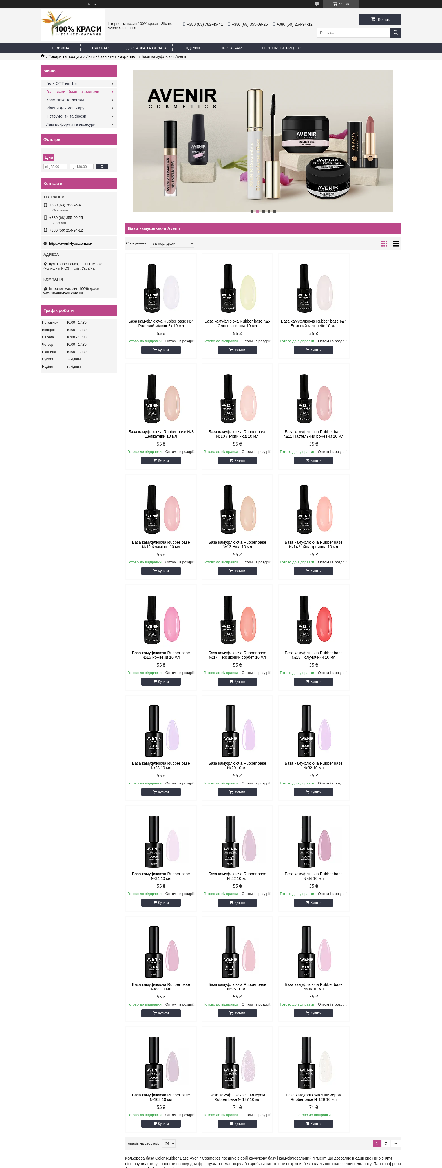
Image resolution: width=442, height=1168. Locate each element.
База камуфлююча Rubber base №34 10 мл (368, 655)
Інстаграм (232, 48)
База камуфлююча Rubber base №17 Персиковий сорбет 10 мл (298, 544)
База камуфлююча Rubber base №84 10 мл (298, 765)
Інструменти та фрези (66, 116)
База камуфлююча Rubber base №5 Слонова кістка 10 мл (228, 323)
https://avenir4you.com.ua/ (70, 243)
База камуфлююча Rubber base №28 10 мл (158, 655)
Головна (60, 48)
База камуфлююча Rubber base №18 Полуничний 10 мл (368, 544)
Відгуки (192, 48)
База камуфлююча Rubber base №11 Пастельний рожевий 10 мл (228, 433)
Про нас (100, 48)
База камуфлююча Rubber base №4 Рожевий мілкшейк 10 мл (158, 323)
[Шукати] (395, 33)
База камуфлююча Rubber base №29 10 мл (228, 655)
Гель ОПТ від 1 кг (62, 83)
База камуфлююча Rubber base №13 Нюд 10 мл (368, 433)
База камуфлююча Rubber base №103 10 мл (228, 876)
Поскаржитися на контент (242, 1055)
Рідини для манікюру (65, 108)
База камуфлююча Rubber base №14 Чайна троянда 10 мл (158, 544)
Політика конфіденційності (286, 1055)
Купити (160, 350)
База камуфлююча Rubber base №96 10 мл (158, 876)
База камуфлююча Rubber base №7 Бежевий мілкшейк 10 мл (298, 323)
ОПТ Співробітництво (279, 48)
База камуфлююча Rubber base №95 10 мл (368, 765)
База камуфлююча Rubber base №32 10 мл (298, 655)
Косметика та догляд (65, 100)
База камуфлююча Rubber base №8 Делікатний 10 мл (368, 323)
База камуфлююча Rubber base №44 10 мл (228, 765)
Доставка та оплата (146, 48)
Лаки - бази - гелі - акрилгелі (111, 56)
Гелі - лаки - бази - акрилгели (72, 91)
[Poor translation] (21, 1086)
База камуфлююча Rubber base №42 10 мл (158, 765)
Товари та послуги (65, 56)
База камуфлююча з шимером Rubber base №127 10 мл (298, 876)
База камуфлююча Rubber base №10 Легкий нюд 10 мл (158, 433)
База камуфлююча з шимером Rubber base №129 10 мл (368, 876)
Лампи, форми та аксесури (70, 124)
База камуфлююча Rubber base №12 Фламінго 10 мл (298, 433)
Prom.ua (247, 1050)
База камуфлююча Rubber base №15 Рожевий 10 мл (228, 544)
